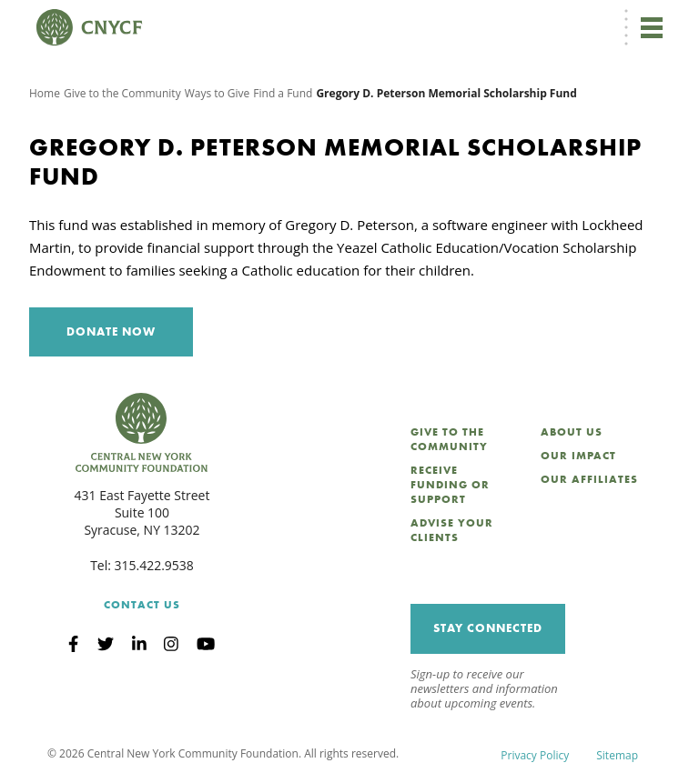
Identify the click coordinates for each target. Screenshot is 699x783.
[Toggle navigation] (651, 27)
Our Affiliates (589, 479)
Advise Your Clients (451, 530)
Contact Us (142, 604)
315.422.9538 (154, 565)
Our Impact (578, 455)
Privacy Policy (535, 755)
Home (44, 93)
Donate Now (111, 331)
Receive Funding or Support (450, 485)
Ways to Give (217, 93)
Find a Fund (282, 93)
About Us (572, 432)
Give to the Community (122, 93)
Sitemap (617, 755)
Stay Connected (487, 628)
